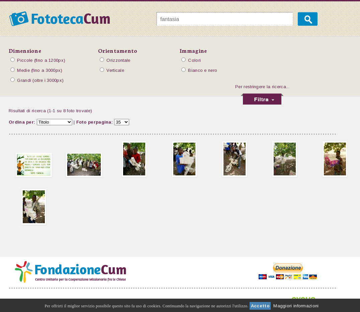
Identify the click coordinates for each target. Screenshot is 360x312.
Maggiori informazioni (296, 305)
